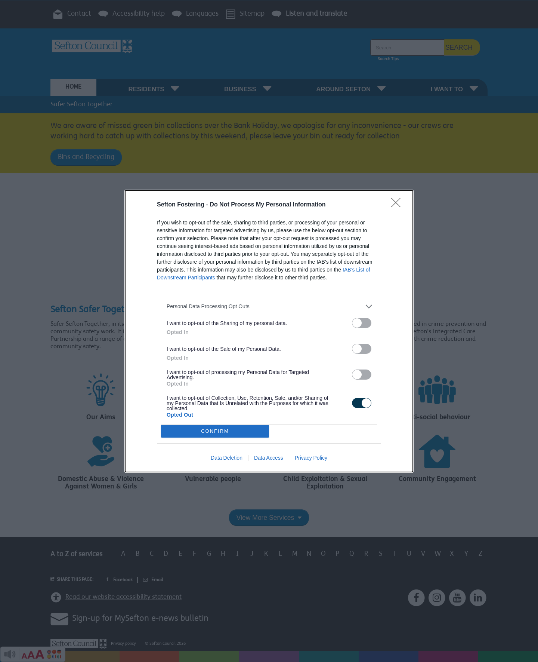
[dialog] (269, 331)
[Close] (398, 205)
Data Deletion (226, 458)
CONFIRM (215, 431)
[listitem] (269, 306)
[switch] (361, 323)
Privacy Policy (311, 458)
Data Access (268, 458)
